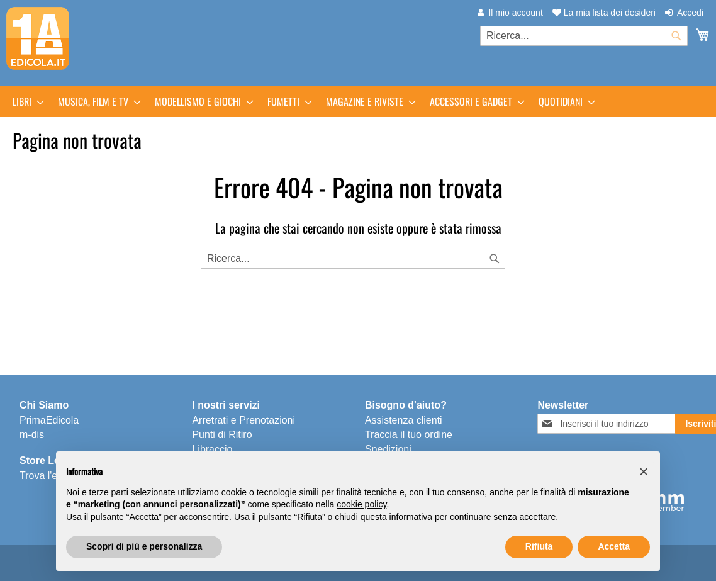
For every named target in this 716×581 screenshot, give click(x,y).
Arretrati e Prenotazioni (243, 420)
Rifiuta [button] (539, 546)
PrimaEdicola (49, 420)
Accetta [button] (614, 546)
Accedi (690, 13)
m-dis (32, 434)
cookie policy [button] (361, 504)
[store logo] (37, 38)
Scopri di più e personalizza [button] (144, 546)
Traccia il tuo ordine (408, 434)
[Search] (494, 259)
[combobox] (584, 36)
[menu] (358, 101)
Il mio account (515, 13)
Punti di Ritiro (222, 434)
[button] (644, 471)
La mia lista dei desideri (604, 13)
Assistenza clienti (403, 420)
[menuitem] (24, 101)
